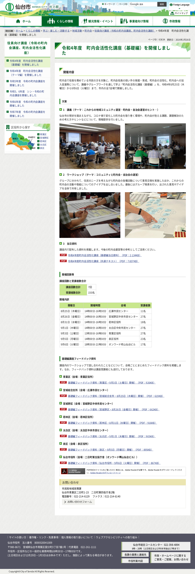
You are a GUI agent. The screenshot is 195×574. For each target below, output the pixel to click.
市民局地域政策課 (71, 488)
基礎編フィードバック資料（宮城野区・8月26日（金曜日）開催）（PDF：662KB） (114, 409)
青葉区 (43, 134)
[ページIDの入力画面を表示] (117, 13)
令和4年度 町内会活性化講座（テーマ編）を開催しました (26, 73)
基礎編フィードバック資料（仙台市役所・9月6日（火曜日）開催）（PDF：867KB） (114, 463)
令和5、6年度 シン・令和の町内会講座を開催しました (27, 93)
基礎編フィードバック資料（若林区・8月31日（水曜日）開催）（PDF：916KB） (112, 423)
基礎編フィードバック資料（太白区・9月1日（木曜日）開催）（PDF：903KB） (112, 436)
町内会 (88, 30)
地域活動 (77, 30)
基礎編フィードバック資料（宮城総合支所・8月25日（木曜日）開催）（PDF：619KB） (116, 396)
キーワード (108, 13)
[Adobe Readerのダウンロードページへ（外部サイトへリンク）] (73, 469)
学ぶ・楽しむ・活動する (56, 30)
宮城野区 (44, 137)
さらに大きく (159, 8)
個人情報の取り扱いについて (77, 537)
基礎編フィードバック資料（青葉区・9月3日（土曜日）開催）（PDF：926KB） (112, 382)
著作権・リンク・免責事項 (43, 537)
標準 (152, 4)
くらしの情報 (33, 30)
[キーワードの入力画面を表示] (103, 13)
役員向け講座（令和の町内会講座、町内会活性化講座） (124, 30)
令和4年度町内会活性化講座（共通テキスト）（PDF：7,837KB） (103, 261)
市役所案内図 (135, 561)
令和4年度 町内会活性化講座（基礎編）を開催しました (26, 62)
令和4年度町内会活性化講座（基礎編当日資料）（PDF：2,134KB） (105, 255)
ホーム (19, 30)
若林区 (43, 141)
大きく (146, 8)
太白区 (43, 144)
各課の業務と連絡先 (135, 554)
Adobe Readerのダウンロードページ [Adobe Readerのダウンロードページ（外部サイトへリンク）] (105, 472)
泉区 (42, 148)
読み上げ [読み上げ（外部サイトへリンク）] (125, 3)
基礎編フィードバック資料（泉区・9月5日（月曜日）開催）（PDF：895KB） (110, 449)
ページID (122, 13)
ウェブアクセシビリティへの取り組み (116, 537)
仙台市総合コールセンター (147, 545)
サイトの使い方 (17, 537)
